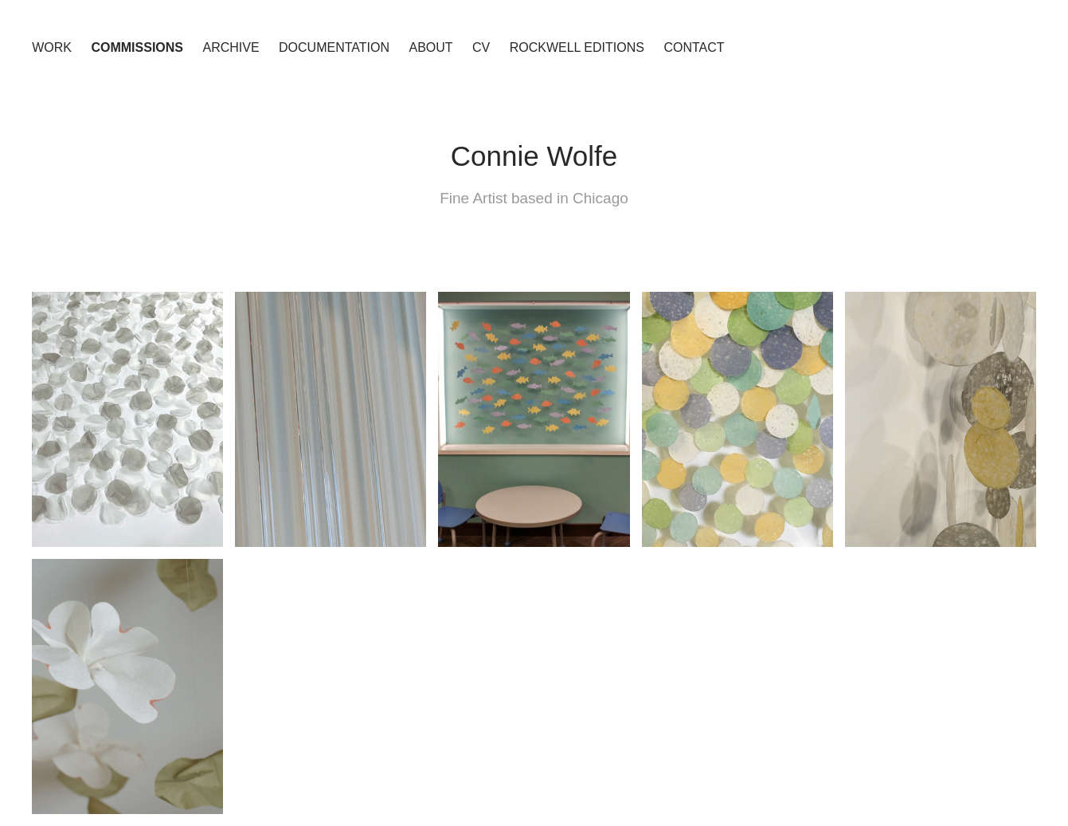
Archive (230, 47)
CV (481, 47)
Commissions (137, 47)
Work (52, 47)
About (430, 47)
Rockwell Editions (577, 47)
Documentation (334, 47)
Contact (693, 47)
